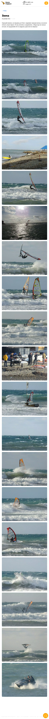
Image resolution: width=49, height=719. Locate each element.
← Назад (4, 10)
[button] (6, 3)
